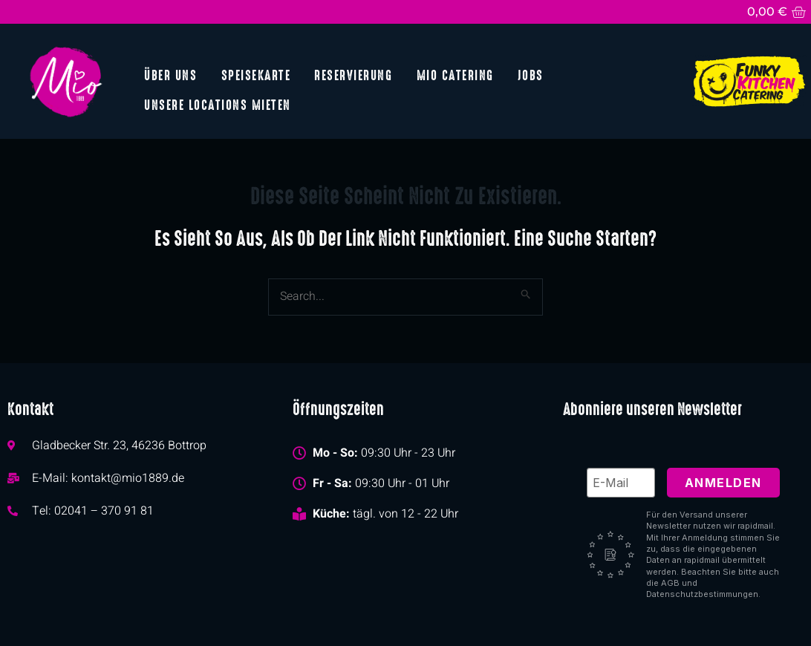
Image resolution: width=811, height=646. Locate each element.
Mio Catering (454, 74)
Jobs (530, 74)
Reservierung (353, 74)
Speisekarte (255, 74)
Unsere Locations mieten (217, 104)
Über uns (170, 74)
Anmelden (723, 481)
